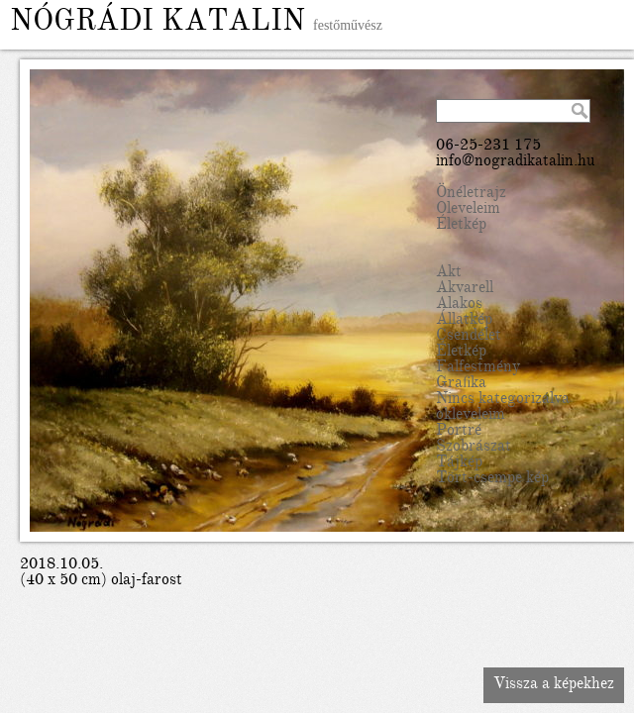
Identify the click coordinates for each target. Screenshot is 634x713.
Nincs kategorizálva (503, 400)
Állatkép (464, 321)
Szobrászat (473, 447)
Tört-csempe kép (492, 479)
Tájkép (459, 463)
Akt (449, 273)
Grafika (461, 384)
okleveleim (470, 416)
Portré (458, 432)
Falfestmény (478, 368)
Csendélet (468, 337)
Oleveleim (468, 210)
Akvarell (464, 289)
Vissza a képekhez (553, 685)
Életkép (461, 226)
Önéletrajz (471, 194)
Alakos (459, 305)
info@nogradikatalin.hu (515, 162)
